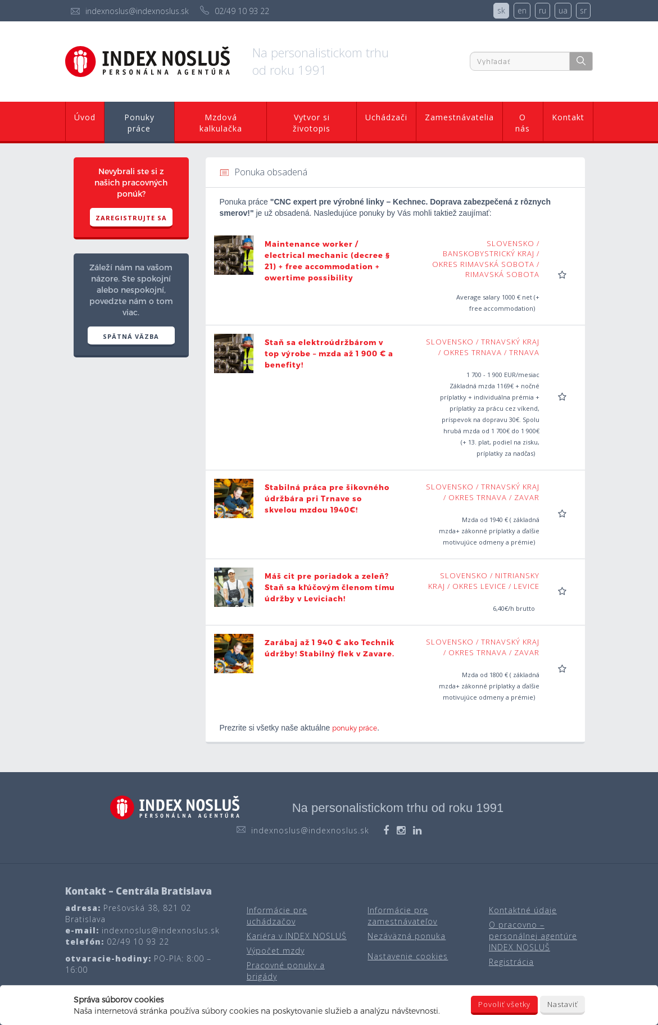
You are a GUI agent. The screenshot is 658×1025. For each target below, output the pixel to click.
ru (542, 10)
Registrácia (511, 961)
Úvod (85, 117)
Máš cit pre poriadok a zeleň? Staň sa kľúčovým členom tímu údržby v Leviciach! (330, 587)
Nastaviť (562, 1004)
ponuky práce (354, 728)
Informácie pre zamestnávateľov (402, 916)
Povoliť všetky (504, 1004)
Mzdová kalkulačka (220, 123)
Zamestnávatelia (459, 117)
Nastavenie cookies (407, 956)
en (522, 10)
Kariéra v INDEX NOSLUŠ (297, 936)
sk (501, 10)
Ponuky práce (139, 123)
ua (563, 10)
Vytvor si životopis (311, 123)
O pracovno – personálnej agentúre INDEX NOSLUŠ (533, 936)
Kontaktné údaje (523, 910)
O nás (522, 123)
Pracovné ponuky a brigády (286, 971)
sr (583, 10)
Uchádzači (386, 117)
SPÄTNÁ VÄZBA (131, 336)
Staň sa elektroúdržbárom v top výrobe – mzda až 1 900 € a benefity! (329, 353)
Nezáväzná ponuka (406, 936)
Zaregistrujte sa (131, 218)
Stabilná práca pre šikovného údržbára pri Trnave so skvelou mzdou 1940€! (327, 498)
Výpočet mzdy (276, 950)
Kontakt (568, 117)
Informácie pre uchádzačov (277, 916)
